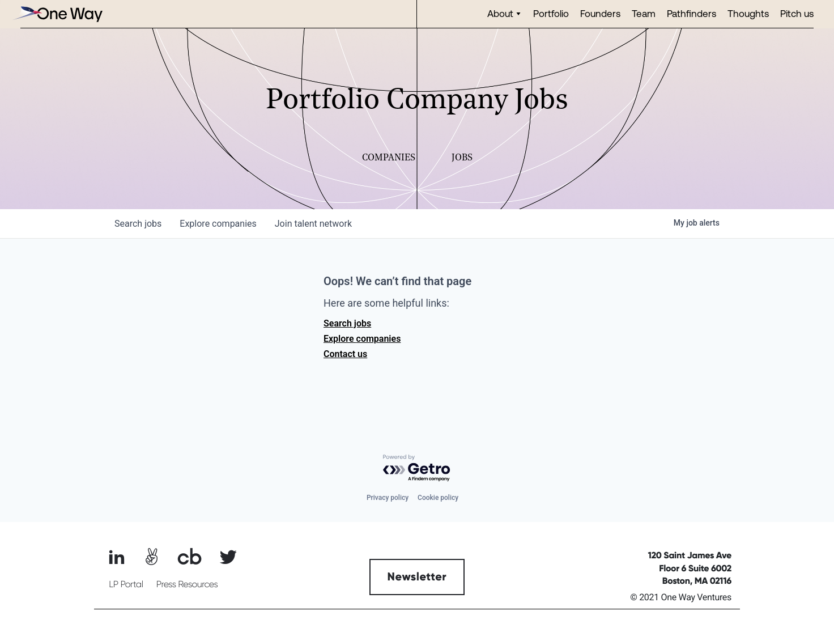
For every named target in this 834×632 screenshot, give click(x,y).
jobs (137, 223)
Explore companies (362, 338)
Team (644, 13)
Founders (600, 13)
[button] (504, 14)
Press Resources (187, 584)
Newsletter (417, 577)
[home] (57, 14)
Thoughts (748, 13)
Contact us (345, 354)
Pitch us (797, 13)
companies (218, 223)
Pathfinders (691, 13)
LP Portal (126, 584)
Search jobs (347, 323)
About (500, 13)
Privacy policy (388, 498)
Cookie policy (438, 498)
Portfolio (551, 13)
